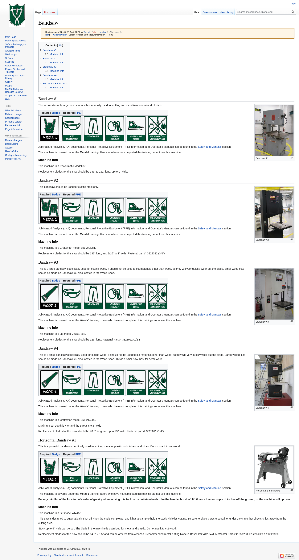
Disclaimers (92, 555)
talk (94, 32)
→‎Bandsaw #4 (115, 32)
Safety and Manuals (210, 146)
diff (47, 34)
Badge (56, 112)
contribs (102, 32)
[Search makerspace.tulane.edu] (266, 12)
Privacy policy (44, 555)
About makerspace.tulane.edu (69, 555)
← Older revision (58, 34)
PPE (78, 112)
